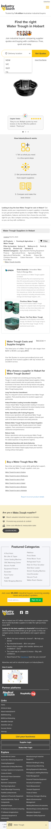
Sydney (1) (21, 246)
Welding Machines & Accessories (37, 805)
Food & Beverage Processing (10, 789)
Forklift (6, 578)
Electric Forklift (9, 566)
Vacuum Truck (32, 577)
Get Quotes (40, 53)
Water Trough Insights (13, 262)
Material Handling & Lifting (35, 763)
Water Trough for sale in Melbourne (16, 476)
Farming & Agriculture (24, 241)
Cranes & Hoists (6, 773)
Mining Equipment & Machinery (36, 769)
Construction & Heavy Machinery (11, 767)
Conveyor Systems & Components (12, 770)
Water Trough (9, 243)
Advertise (47, 2)
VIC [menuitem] (7, 64)
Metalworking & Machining (35, 766)
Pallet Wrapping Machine (13, 581)
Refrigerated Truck (33, 562)
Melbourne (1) (32, 246)
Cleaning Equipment (7, 763)
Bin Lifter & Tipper (10, 556)
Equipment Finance (11, 569)
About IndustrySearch (8, 711)
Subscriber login (25, 747)
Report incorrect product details (32, 497)
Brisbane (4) (17, 249)
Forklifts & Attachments (8, 793)
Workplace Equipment (33, 812)
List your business (25, 736)
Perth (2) (43, 246)
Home (3, 705)
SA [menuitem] (7, 72)
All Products (8, 241)
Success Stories (6, 728)
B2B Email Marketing (8, 718)
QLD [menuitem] (8, 68)
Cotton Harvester (26, 257)
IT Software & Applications (9, 812)
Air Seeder (27, 255)
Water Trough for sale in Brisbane (16, 487)
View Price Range (40, 60)
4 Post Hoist (8, 553)
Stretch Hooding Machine (36, 571)
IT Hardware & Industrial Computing (12, 809)
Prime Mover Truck (34, 559)
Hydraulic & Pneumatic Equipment (12, 796)
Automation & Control (8, 756)
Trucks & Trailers (31, 793)
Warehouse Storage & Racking (36, 796)
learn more (11, 530)
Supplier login (25, 742)
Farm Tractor (40, 257)
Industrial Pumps (6, 805)
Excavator (7, 572)
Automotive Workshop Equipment (12, 760)
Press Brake (31, 556)
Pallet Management (32, 776)
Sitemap (4, 732)
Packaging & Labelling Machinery (37, 773)
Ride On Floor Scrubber (35, 565)
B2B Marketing (6, 715)
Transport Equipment (33, 789)
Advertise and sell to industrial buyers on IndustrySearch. (23, 662)
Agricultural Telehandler (12, 255)
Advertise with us (6, 725)
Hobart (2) (7, 249)
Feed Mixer (8, 260)
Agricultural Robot (34, 253)
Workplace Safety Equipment (35, 816)
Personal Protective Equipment (36, 779)
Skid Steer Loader (33, 568)
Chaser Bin (38, 255)
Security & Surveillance (33, 783)
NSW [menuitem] (8, 60)
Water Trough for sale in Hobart (15, 483)
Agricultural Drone (18, 253)
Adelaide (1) (29, 249)
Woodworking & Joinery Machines (37, 809)
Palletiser (30, 553)
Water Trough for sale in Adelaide (16, 490)
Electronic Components (8, 783)
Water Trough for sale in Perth (14, 480)
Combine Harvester (11, 257)
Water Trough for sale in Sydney (15, 472)
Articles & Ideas (6, 708)
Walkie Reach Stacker (34, 580)
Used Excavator (32, 574)
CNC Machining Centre (12, 563)
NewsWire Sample (7, 722)
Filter (44, 241)
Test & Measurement (33, 786)
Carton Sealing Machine (12, 560)
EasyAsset (24, 657)
